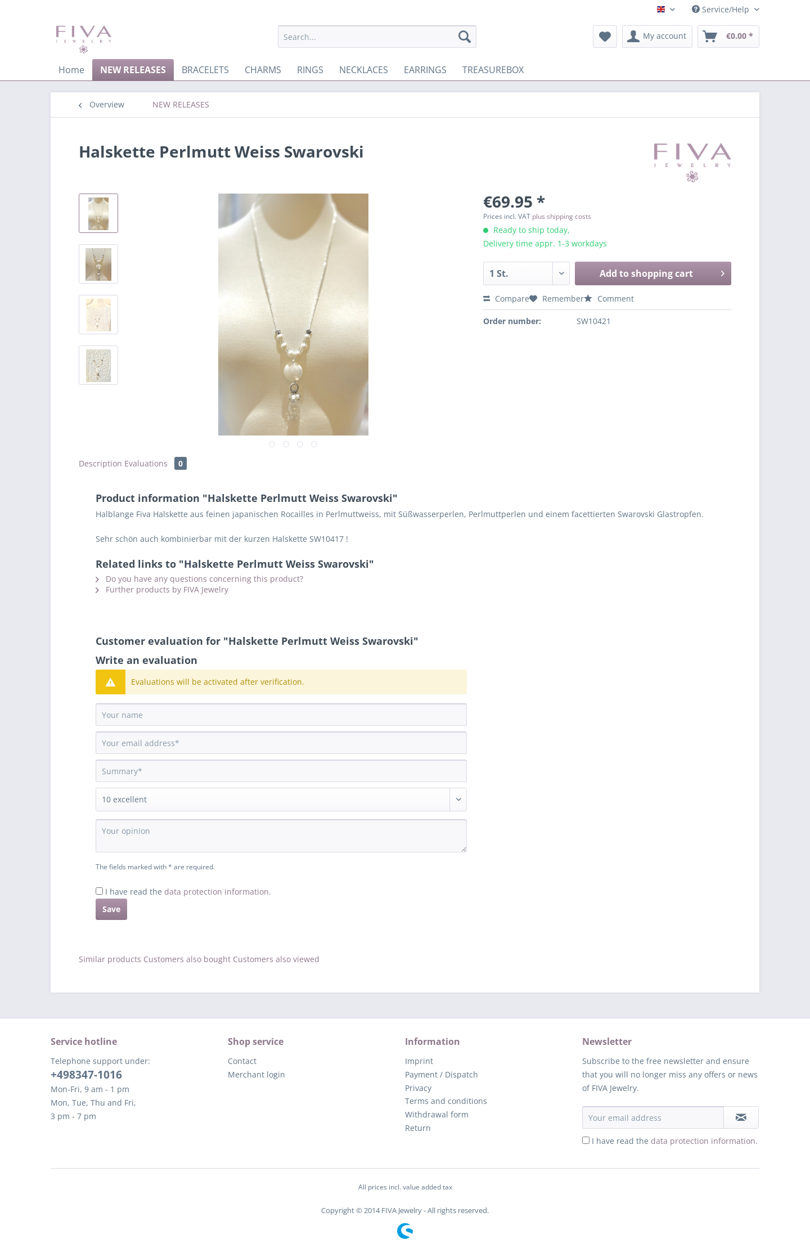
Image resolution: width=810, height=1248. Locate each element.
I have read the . (188, 891)
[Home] (71, 69)
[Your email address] (281, 742)
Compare (506, 298)
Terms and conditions (446, 1101)
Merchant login (256, 1074)
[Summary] (281, 771)
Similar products (110, 959)
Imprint (419, 1061)
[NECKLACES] (363, 69)
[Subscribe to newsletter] (741, 1117)
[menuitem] (377, 42)
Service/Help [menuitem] (722, 9)
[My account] (657, 36)
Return (418, 1128)
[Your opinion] (281, 835)
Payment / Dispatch (441, 1074)
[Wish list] (605, 36)
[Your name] (281, 714)
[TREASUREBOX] (493, 69)
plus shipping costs (561, 216)
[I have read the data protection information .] (99, 891)
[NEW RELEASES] (133, 69)
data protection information (216, 891)
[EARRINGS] (425, 69)
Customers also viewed (276, 959)
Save (111, 909)
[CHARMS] (263, 69)
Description (100, 463)
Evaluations (155, 463)
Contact (242, 1061)
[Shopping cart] (728, 36)
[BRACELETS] (205, 69)
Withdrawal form (437, 1114)
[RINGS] (310, 69)
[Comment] (281, 799)
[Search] (464, 36)
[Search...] (377, 36)
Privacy (418, 1088)
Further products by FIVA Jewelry (162, 589)
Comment (609, 298)
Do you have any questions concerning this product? (199, 578)
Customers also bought (187, 959)
